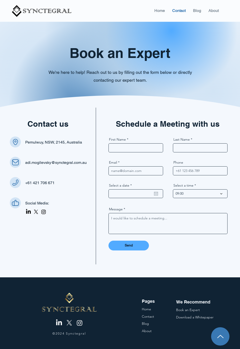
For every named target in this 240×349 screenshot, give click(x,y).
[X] (36, 212)
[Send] (128, 245)
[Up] (220, 336)
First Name (117, 139)
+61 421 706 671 (40, 182)
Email (113, 162)
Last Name (181, 139)
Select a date (121, 185)
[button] (195, 317)
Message (116, 209)
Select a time (183, 185)
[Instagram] (44, 212)
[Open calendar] (156, 194)
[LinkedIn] (28, 212)
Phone (178, 162)
